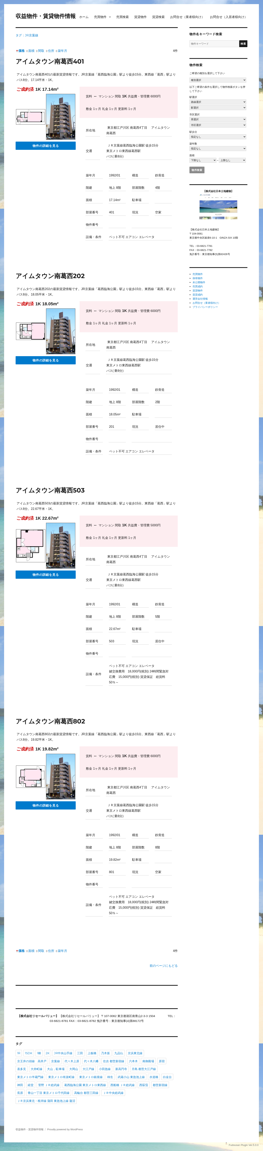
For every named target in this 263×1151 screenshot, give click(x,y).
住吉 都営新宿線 (113, 1061)
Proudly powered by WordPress (65, 1129)
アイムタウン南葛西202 (50, 276)
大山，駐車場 (56, 1069)
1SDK (28, 1053)
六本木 (133, 1061)
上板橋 (92, 1053)
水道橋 (153, 1077)
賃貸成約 (198, 294)
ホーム (84, 17)
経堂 (31, 1085)
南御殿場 (148, 1061)
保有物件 (198, 278)
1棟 (39, 1053)
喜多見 (21, 1069)
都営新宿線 (160, 1085)
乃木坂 (105, 1053)
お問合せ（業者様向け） (187, 17)
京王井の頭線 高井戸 (31, 1061)
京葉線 (55, 1061)
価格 (20, 50)
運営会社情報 (200, 298)
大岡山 (73, 1069)
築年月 (61, 50)
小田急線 (105, 1069)
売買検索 (122, 17)
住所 (49, 50)
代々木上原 (72, 1061)
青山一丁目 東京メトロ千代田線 (48, 1093)
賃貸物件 (140, 17)
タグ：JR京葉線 (27, 35)
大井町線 (36, 1069)
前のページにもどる (164, 965)
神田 (20, 1085)
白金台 (167, 1077)
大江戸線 (88, 1069)
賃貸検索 (158, 17)
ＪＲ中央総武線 (113, 1093)
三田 (80, 1053)
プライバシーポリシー (205, 306)
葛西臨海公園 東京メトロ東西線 (85, 1085)
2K (48, 1053)
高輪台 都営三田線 (86, 1093)
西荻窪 (143, 1085)
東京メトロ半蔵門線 (30, 1077)
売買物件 (100, 17)
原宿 (162, 1061)
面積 (30, 50)
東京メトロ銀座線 (91, 1077)
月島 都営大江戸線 (144, 1069)
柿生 (110, 1077)
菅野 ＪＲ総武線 (49, 1085)
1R (18, 1053)
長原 (20, 1093)
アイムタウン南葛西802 (50, 721)
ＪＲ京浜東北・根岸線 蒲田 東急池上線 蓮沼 (46, 1101)
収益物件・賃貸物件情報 (46, 16)
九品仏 (118, 1053)
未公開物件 (199, 282)
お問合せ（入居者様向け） (228, 17)
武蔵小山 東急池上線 (131, 1077)
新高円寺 (121, 1069)
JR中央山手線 (63, 1053)
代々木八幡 (91, 1061)
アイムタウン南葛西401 (50, 61)
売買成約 (198, 286)
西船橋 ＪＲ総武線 (122, 1085)
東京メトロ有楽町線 (61, 1077)
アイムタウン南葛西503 (50, 490)
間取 (39, 50)
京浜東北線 (135, 1053)
